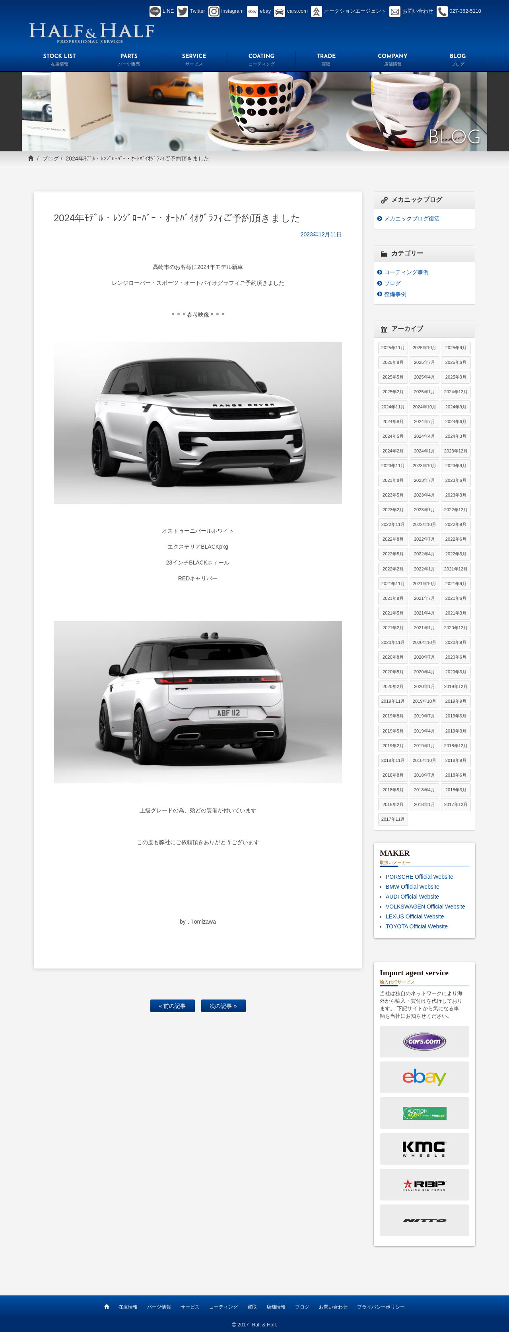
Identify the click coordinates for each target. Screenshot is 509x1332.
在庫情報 (128, 1307)
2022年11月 (393, 524)
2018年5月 (393, 789)
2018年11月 (393, 760)
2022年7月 (424, 539)
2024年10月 (424, 406)
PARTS (129, 61)
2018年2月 (393, 804)
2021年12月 (456, 568)
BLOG (458, 61)
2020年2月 (393, 686)
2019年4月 (424, 731)
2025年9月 (455, 347)
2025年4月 (424, 377)
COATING (261, 61)
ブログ (50, 158)
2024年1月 (424, 451)
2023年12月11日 (321, 234)
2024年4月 (424, 436)
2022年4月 (424, 553)
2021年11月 (393, 583)
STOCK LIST (59, 61)
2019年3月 (455, 731)
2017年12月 (456, 804)
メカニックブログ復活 (412, 218)
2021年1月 (424, 627)
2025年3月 (455, 377)
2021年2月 (393, 627)
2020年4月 (424, 671)
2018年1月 (424, 804)
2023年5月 (393, 495)
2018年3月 (455, 789)
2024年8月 (393, 421)
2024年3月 (455, 436)
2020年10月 (424, 642)
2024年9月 (455, 406)
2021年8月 (393, 598)
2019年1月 (424, 745)
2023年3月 (455, 495)
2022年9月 (455, 524)
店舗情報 (276, 1307)
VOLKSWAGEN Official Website (425, 906)
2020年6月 (455, 657)
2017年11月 (393, 819)
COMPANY (393, 61)
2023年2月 (393, 509)
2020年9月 (455, 642)
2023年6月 (455, 480)
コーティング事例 (406, 272)
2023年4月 (424, 495)
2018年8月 (393, 775)
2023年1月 (424, 509)
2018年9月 (455, 760)
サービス (190, 1307)
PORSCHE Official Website (419, 877)
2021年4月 (424, 613)
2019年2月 (393, 745)
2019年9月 (455, 701)
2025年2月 (393, 391)
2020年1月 (424, 686)
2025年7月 (424, 362)
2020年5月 (393, 671)
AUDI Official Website (412, 896)
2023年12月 (456, 451)
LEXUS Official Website (415, 916)
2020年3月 (455, 671)
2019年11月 (393, 701)
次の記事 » (223, 1006)
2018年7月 (424, 775)
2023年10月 (424, 465)
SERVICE (194, 61)
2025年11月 (393, 347)
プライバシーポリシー (381, 1307)
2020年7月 (424, 657)
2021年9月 (455, 583)
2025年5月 (393, 377)
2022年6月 (455, 539)
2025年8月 (393, 362)
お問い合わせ (333, 1307)
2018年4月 (424, 789)
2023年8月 (393, 480)
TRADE (326, 61)
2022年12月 (456, 509)
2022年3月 (455, 553)
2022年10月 (424, 524)
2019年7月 (424, 715)
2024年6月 (455, 421)
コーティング (223, 1307)
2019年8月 (393, 715)
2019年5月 (393, 731)
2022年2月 (393, 568)
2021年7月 (424, 598)
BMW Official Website (412, 886)
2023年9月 (455, 465)
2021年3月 (455, 613)
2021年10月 (424, 583)
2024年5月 (393, 436)
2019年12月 (456, 686)
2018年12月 (456, 745)
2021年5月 (393, 613)
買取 (252, 1307)
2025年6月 (455, 362)
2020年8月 (393, 657)
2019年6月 (455, 715)
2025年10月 (424, 347)
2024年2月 (393, 451)
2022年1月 (424, 568)
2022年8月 (393, 539)
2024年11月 (393, 406)
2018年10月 (424, 760)
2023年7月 (424, 480)
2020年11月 (393, 642)
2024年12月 (456, 391)
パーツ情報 (159, 1307)
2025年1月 (424, 391)
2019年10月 (424, 701)
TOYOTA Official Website (417, 926)
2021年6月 (455, 598)
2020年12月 (456, 627)
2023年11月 (393, 465)
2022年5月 (393, 553)
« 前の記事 (172, 1006)
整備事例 (395, 294)
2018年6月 (455, 775)
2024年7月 (424, 421)
